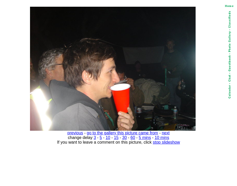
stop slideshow (166, 142)
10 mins (162, 137)
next (165, 133)
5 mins (145, 137)
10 (108, 137)
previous (75, 133)
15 (116, 137)
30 (124, 137)
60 (132, 137)
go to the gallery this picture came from (122, 133)
